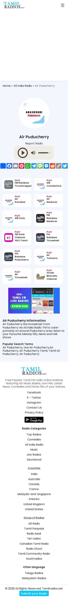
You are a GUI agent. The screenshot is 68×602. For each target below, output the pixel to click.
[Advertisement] (34, 47)
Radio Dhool (34, 549)
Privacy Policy (34, 412)
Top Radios (34, 434)
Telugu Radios (34, 573)
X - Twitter (34, 398)
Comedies (34, 439)
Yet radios (34, 539)
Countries (34, 468)
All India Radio (23, 86)
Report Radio (34, 143)
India (34, 474)
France (34, 489)
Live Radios (34, 455)
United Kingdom (34, 504)
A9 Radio (34, 524)
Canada (34, 484)
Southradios (34, 559)
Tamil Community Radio (34, 554)
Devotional (34, 460)
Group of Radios (34, 517)
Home (7, 86)
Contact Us (34, 408)
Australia (34, 479)
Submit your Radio (34, 593)
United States (34, 509)
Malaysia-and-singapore (34, 494)
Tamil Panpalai (34, 529)
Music (34, 450)
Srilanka (34, 499)
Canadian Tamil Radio (34, 544)
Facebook (34, 392)
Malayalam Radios (34, 578)
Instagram (34, 403)
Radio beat (34, 534)
